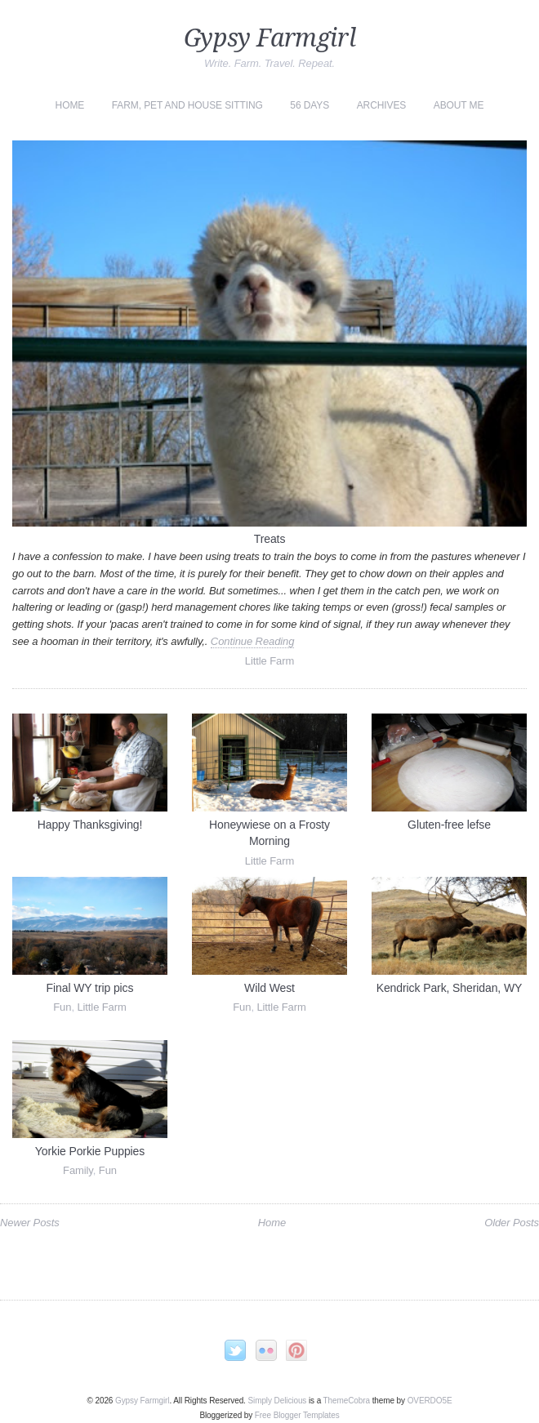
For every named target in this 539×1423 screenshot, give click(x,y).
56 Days (309, 105)
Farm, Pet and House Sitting (187, 105)
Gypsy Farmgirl (269, 38)
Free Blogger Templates (297, 1415)
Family (78, 1170)
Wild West (269, 987)
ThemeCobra (346, 1400)
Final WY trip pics (90, 987)
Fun (62, 1007)
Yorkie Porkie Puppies (90, 1151)
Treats (270, 538)
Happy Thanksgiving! (90, 824)
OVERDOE (430, 1400)
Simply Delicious (276, 1400)
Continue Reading (252, 641)
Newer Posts (30, 1222)
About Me (459, 105)
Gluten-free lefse (449, 824)
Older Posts (511, 1222)
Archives (382, 105)
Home (70, 105)
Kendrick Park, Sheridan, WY (449, 987)
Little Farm (269, 661)
